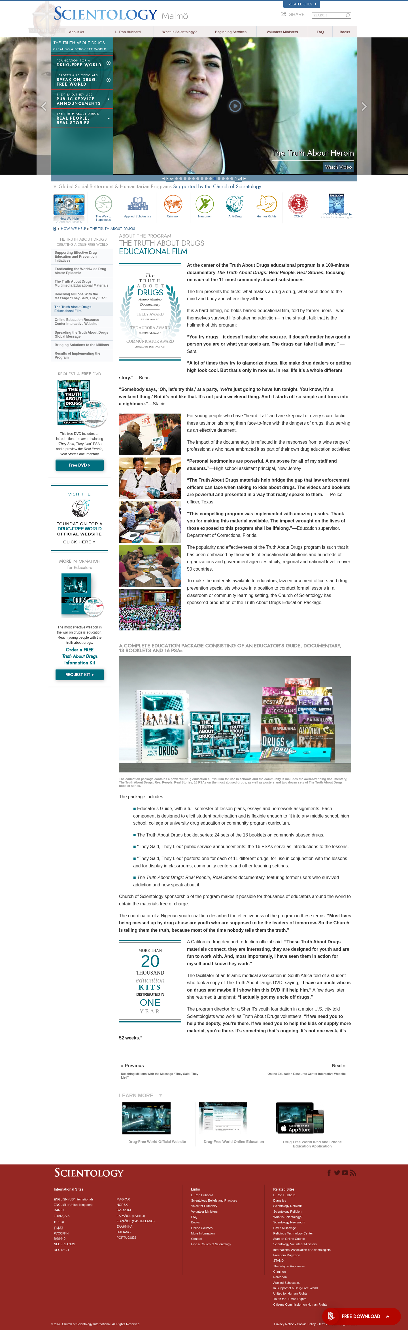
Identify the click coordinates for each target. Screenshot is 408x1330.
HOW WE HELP (74, 228)
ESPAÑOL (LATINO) (131, 1215)
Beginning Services (230, 32)
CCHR (298, 205)
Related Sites (302, 4)
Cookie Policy (306, 1324)
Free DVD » (79, 465)
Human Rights (266, 205)
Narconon (205, 205)
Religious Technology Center (293, 1233)
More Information (202, 1233)
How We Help (69, 219)
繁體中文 (60, 1238)
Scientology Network (287, 1206)
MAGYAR (123, 1199)
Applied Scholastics (137, 205)
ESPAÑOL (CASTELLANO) (136, 1221)
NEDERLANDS (64, 1244)
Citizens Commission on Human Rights (300, 1304)
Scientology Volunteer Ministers (294, 1244)
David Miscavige (284, 1228)
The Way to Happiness (103, 207)
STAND (278, 1260)
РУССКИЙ (61, 1233)
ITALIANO (124, 1232)
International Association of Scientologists (301, 1249)
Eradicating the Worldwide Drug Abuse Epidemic (80, 271)
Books (345, 32)
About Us (76, 32)
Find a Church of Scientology (211, 1244)
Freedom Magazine (336, 215)
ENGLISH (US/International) (73, 1199)
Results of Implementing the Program (77, 355)
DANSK (59, 1210)
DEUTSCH (61, 1249)
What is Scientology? (179, 32)
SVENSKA (124, 1210)
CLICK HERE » (79, 541)
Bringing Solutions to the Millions (82, 345)
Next (238, 178)
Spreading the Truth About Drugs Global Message (81, 334)
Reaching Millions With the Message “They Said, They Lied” (81, 296)
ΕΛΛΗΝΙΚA (125, 1226)
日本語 (58, 1228)
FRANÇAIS (62, 1215)
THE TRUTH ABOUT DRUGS (112, 228)
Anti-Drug (235, 205)
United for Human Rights (290, 1293)
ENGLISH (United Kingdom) (73, 1204)
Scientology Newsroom (289, 1222)
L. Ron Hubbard (128, 32)
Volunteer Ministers (282, 32)
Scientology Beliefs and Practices (214, 1200)
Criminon (173, 205)
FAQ (320, 32)
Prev (170, 178)
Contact (196, 1238)
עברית (59, 1221)
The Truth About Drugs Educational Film (72, 309)
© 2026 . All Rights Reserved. (95, 1324)
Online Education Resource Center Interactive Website (77, 322)
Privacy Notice (284, 1324)
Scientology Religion (287, 1211)
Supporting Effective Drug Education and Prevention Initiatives (76, 256)
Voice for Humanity (204, 1206)
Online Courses (201, 1228)
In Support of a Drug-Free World (295, 1288)
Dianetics (279, 1200)
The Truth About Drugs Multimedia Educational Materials (81, 283)
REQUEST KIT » (79, 674)
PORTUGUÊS (126, 1237)
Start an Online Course (289, 1238)
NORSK (122, 1204)
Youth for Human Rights (289, 1299)
